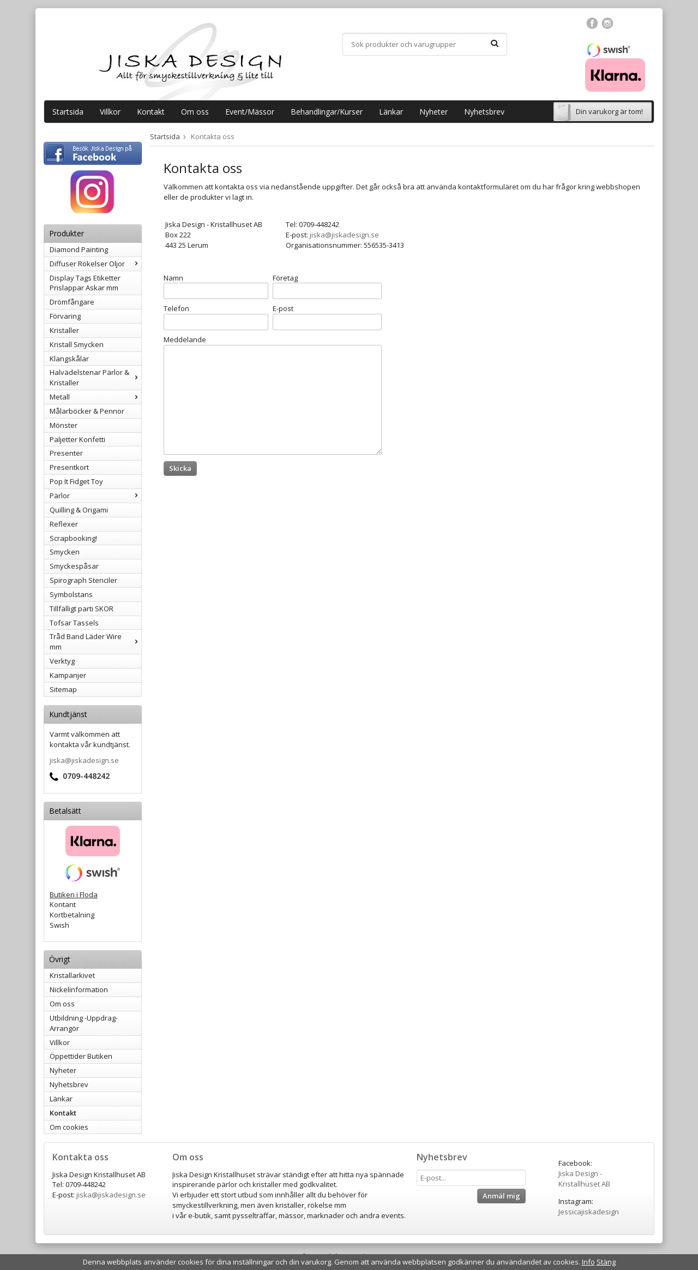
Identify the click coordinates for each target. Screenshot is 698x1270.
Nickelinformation (79, 989)
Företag (285, 278)
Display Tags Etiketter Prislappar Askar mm (85, 283)
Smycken (65, 552)
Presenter (66, 453)
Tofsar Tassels (74, 623)
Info (588, 1262)
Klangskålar (69, 358)
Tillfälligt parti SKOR (81, 608)
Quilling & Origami (79, 510)
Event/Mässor (249, 111)
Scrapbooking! (73, 538)
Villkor (110, 111)
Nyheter (433, 111)
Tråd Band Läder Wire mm (95, 641)
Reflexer (64, 524)
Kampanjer (68, 675)
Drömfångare (72, 302)
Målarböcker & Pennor (87, 411)
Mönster (63, 425)
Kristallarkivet (72, 975)
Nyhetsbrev (484, 111)
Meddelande (185, 339)
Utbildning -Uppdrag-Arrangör (84, 1023)
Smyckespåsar (74, 566)
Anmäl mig (501, 1196)
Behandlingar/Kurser (327, 111)
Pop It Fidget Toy (76, 481)
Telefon (176, 308)
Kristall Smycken (77, 344)
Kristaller (64, 330)
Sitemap (63, 689)
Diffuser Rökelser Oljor (95, 264)
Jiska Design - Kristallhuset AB (584, 1178)
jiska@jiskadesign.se (84, 760)
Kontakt (151, 111)
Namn (173, 278)
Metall (95, 397)
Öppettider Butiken (81, 1056)
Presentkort (69, 467)
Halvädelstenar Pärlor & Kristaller (95, 377)
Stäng (606, 1262)
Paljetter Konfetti (77, 439)
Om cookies (69, 1127)
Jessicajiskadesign (588, 1212)
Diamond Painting (79, 249)
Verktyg (62, 661)
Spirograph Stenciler (83, 580)
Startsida (67, 111)
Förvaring (65, 316)
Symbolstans (71, 594)
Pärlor (95, 495)
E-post (283, 308)
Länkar (391, 111)
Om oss (195, 111)
